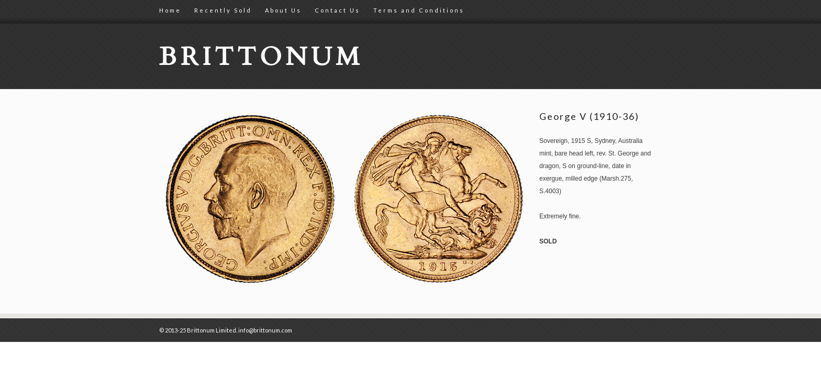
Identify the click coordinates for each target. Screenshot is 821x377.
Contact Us (337, 10)
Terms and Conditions (418, 10)
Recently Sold (223, 10)
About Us (283, 10)
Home (170, 10)
